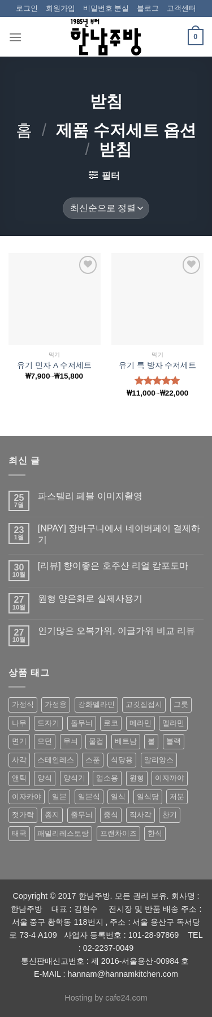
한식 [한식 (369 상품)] (155, 833)
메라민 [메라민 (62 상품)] (140, 723)
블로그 (148, 8)
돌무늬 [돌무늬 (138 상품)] (82, 723)
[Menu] (15, 37)
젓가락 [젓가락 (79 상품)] (23, 814)
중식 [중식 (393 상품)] (110, 814)
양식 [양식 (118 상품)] (44, 778)
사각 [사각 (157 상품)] (19, 760)
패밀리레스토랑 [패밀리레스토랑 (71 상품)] (63, 833)
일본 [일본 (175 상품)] (59, 796)
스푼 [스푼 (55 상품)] (92, 760)
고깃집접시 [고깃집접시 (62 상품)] (144, 704)
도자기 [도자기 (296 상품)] (48, 723)
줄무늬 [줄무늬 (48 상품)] (82, 814)
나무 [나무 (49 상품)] (19, 723)
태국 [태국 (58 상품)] (19, 833)
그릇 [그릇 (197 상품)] (181, 704)
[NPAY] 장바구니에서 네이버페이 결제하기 (119, 533)
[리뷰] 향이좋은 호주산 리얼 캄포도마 (113, 565)
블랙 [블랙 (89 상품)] (173, 741)
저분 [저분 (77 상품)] (177, 796)
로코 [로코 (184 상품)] (110, 723)
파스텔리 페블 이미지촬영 (90, 496)
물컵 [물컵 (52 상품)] (96, 741)
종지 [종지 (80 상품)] (52, 814)
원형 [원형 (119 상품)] (136, 778)
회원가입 (60, 8)
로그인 (27, 8)
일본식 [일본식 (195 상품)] (89, 796)
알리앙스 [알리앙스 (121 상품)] (159, 760)
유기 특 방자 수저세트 (157, 365)
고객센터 (181, 8)
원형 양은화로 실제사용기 (90, 598)
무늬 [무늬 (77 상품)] (70, 741)
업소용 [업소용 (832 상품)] (107, 778)
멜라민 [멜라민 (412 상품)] (173, 723)
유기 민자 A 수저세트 (54, 365)
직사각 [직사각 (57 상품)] (140, 814)
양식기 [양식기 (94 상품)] (74, 778)
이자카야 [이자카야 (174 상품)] (26, 796)
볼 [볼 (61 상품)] (151, 741)
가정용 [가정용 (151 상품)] (56, 704)
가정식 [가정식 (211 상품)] (23, 704)
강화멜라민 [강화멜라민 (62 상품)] (96, 704)
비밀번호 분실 (106, 8)
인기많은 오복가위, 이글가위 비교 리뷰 (116, 631)
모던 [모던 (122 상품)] (44, 741)
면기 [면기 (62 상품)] (19, 741)
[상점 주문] (106, 209)
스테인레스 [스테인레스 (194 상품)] (55, 760)
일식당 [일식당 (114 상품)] (148, 796)
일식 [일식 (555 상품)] (118, 796)
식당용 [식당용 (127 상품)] (122, 760)
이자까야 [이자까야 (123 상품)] (169, 778)
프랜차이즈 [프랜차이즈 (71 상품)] (118, 833)
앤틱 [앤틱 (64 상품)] (19, 778)
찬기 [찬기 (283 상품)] (169, 814)
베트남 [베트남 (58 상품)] (126, 741)
